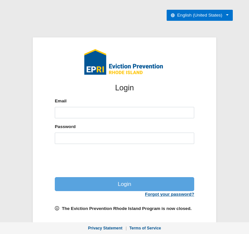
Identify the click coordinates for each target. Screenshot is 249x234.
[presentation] (124, 162)
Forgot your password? (169, 194)
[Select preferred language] (200, 15)
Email (60, 100)
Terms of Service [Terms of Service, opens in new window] (145, 228)
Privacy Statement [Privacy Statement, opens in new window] (105, 228)
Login (124, 184)
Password (65, 126)
